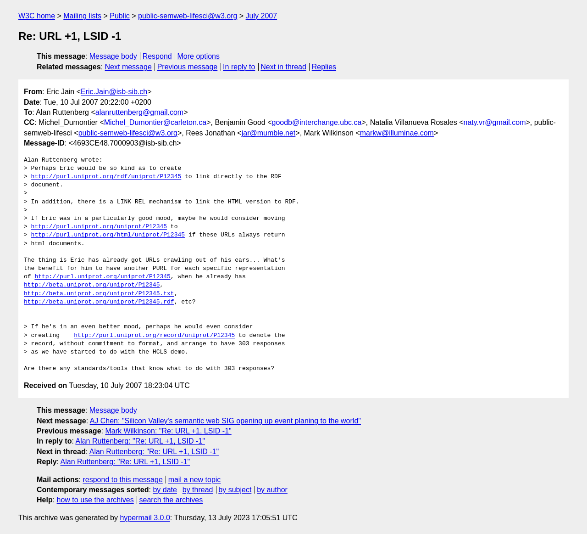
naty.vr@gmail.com (495, 122)
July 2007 (261, 16)
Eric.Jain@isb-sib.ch (114, 92)
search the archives (171, 500)
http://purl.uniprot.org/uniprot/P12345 (99, 227)
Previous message (187, 67)
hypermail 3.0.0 (145, 518)
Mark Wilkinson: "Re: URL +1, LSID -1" (168, 431)
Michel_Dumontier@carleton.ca (155, 122)
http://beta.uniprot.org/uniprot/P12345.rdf (99, 302)
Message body (113, 56)
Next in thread (283, 67)
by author (272, 490)
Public (120, 16)
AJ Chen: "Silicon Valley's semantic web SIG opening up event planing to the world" (225, 421)
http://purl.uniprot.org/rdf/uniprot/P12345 (106, 177)
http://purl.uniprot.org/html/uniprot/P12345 (108, 235)
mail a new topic (194, 479)
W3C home (36, 16)
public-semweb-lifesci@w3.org (187, 16)
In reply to (239, 67)
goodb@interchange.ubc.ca (317, 122)
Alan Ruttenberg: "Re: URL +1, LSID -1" (140, 441)
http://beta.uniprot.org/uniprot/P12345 (92, 285)
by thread (198, 490)
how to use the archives (95, 500)
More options (198, 56)
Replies (324, 67)
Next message (128, 67)
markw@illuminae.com (397, 133)
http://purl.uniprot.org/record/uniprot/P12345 (154, 336)
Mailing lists (82, 16)
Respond (157, 56)
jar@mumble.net (269, 133)
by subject (234, 490)
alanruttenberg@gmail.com (139, 112)
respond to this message (122, 479)
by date (165, 490)
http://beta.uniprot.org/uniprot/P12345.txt (99, 294)
